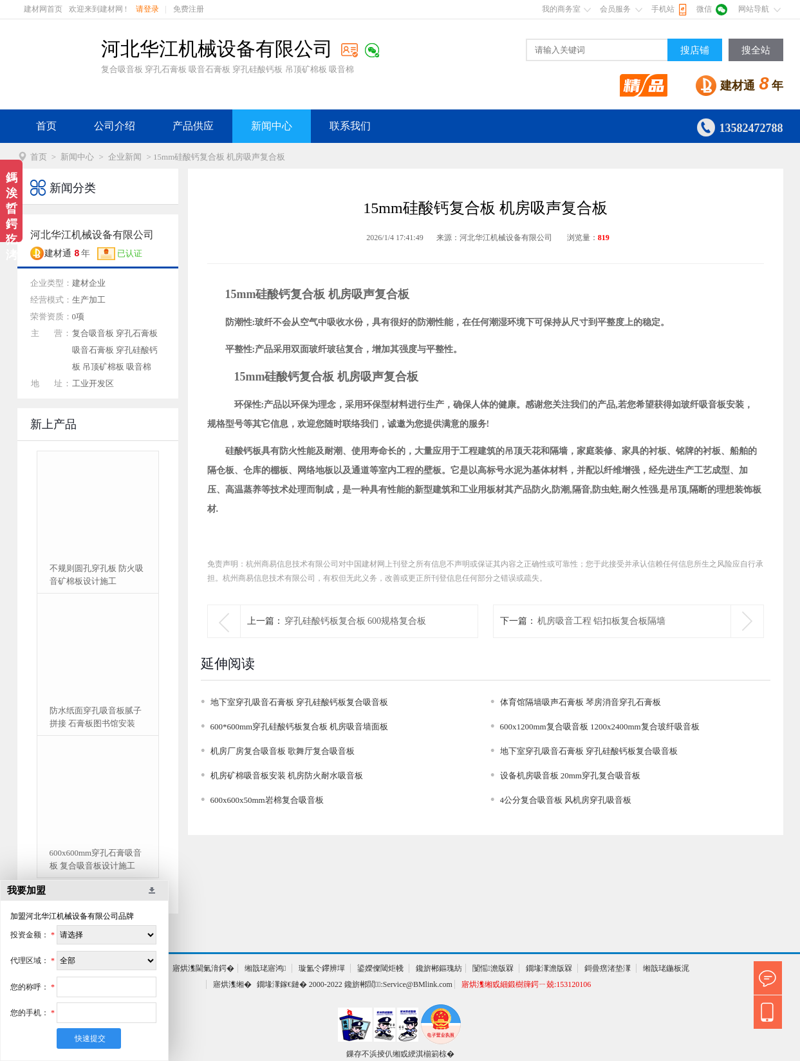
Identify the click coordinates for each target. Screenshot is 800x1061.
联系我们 (350, 125)
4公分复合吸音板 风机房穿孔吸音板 (566, 800)
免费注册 (188, 9)
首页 (46, 125)
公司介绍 (114, 125)
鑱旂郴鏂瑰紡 (439, 968)
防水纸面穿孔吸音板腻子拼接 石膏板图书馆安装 (96, 717)
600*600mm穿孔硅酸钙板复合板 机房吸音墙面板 (299, 726)
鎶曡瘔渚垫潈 (607, 968)
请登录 (147, 9)
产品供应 (193, 125)
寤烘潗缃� (232, 984)
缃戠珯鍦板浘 (666, 968)
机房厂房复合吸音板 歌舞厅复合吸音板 (282, 751)
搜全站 (755, 50)
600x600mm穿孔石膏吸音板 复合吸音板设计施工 (96, 859)
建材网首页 (43, 9)
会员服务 (615, 9)
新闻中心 (271, 125)
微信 (704, 9)
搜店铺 (694, 50)
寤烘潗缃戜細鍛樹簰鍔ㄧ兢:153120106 (526, 984)
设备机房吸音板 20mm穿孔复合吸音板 (570, 775)
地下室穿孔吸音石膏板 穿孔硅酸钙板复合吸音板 (299, 702)
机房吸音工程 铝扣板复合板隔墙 (601, 621)
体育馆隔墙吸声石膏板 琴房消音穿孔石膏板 (580, 702)
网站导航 (753, 9)
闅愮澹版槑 (493, 968)
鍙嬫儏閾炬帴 (380, 968)
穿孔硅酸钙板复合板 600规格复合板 (355, 621)
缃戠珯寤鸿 (265, 968)
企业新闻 (125, 157)
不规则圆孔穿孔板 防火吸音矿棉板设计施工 (97, 574)
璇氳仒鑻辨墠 (322, 968)
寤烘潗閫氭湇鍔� (203, 968)
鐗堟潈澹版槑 (549, 968)
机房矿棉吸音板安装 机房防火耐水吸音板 (286, 775)
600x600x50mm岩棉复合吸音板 (267, 800)
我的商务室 (561, 9)
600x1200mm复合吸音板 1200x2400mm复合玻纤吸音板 (600, 726)
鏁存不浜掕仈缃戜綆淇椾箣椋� (400, 1053)
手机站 (662, 9)
